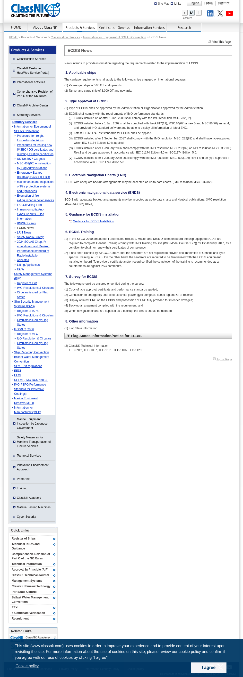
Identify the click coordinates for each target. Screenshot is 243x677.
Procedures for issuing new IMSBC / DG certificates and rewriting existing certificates (35, 149)
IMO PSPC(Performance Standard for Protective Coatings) (30, 389)
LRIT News (24, 232)
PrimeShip (23, 479)
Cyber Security (26, 516)
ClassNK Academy (29, 498)
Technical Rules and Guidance (26, 546)
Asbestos (23, 260)
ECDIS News (25, 228)
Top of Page (224, 359)
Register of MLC (27, 334)
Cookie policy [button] (27, 666)
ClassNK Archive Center (32, 105)
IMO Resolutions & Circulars (35, 288)
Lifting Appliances (28, 264)
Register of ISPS (28, 311)
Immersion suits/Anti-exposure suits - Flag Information (30, 214)
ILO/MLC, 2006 (24, 329)
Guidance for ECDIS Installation (93, 221)
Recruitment (20, 618)
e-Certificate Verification (28, 613)
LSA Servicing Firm (29, 205)
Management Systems (27, 580)
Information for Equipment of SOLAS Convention (114, 37)
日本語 (208, 3)
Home (16, 27)
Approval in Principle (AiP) (30, 569)
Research (184, 27)
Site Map (163, 3)
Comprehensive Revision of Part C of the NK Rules (35, 94)
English (194, 3)
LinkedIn (211, 14)
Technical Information (27, 564)
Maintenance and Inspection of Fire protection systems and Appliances (35, 186)
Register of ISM (27, 283)
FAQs (20, 269)
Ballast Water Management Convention (30, 600)
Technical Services (29, 455)
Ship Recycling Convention (31, 352)
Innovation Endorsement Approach (33, 467)
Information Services (149, 27)
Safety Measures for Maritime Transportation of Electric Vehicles (34, 442)
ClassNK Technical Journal (30, 575)
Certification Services (114, 27)
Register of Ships (24, 538)
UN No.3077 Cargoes (31, 159)
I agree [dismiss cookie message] (209, 667)
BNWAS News (26, 223)
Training (22, 488)
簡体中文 (224, 3)
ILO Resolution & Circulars (34, 338)
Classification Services (65, 37)
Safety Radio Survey (30, 237)
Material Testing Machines (34, 507)
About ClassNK (45, 27)
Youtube (230, 14)
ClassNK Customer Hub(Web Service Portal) (33, 70)
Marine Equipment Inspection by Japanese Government (32, 424)
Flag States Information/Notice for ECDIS (106, 336)
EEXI (17, 375)
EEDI (17, 370)
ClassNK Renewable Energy (31, 586)
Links (177, 3)
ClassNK (35, 9)
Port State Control (24, 592)
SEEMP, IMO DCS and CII (31, 380)
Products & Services (80, 27)
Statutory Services (29, 115)
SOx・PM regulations (28, 366)
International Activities (31, 82)
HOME (13, 37)
